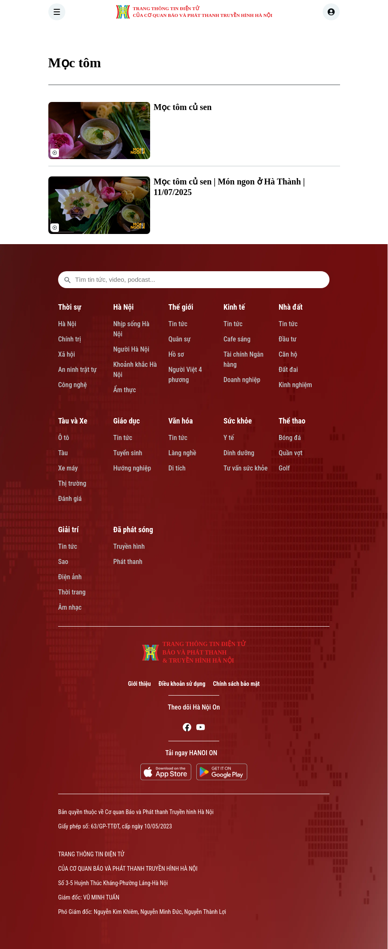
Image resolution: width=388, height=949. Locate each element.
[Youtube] (200, 728)
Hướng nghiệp (132, 468)
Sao (63, 562)
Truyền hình (129, 546)
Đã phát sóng (133, 529)
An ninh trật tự (77, 370)
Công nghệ (72, 385)
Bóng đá (290, 438)
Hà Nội (67, 324)
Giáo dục (126, 420)
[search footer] (67, 279)
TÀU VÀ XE (325, 35)
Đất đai (288, 370)
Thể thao (292, 420)
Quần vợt (290, 453)
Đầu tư (287, 339)
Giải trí (68, 529)
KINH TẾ (245, 35)
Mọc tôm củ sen (183, 107)
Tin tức (177, 324)
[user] (331, 11)
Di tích (177, 468)
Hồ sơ (176, 354)
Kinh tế (234, 307)
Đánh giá (70, 499)
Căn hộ (288, 354)
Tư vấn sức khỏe (245, 468)
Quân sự (179, 339)
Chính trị (69, 339)
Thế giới (180, 307)
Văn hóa (180, 420)
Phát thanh (127, 562)
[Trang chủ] (104, 35)
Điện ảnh (70, 577)
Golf (284, 468)
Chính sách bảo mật (236, 683)
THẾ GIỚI (207, 35)
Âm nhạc (69, 607)
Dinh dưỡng (238, 453)
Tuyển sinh (127, 453)
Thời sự (69, 307)
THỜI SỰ (135, 35)
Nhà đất (291, 307)
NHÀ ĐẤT (283, 35)
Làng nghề (182, 453)
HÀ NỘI (171, 35)
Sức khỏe (237, 420)
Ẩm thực (124, 390)
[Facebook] (187, 728)
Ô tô (63, 438)
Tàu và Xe (72, 420)
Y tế (228, 438)
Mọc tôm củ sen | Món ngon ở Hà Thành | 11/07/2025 (229, 187)
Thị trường (72, 483)
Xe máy (68, 468)
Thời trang (72, 592)
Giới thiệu (139, 683)
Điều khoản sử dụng (182, 683)
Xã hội (66, 354)
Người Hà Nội (131, 349)
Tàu (63, 453)
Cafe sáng (237, 339)
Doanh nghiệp (241, 380)
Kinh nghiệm (295, 385)
